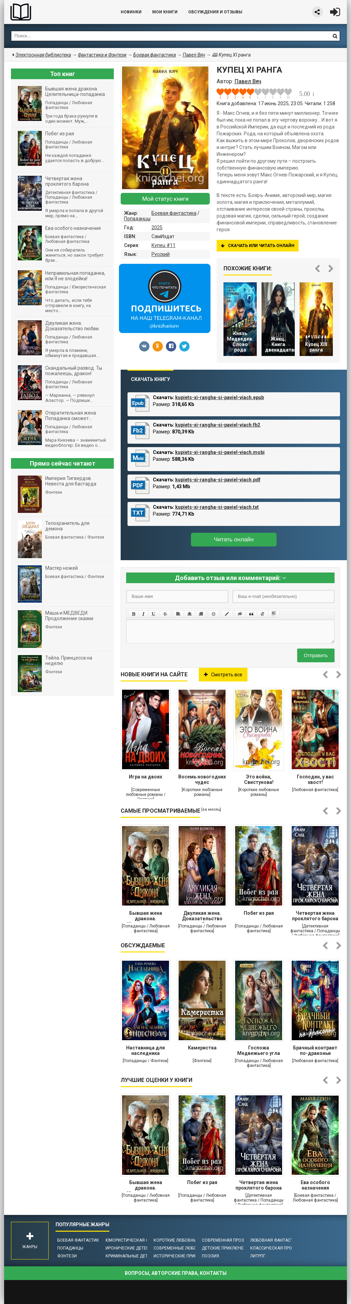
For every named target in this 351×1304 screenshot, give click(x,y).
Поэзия (210, 1256)
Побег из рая (259, 913)
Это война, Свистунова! (259, 779)
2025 (157, 227)
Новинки (131, 12)
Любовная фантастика (275, 1240)
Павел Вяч (194, 55)
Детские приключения (227, 1248)
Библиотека (55, 12)
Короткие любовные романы (186, 1240)
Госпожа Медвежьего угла (258, 1050)
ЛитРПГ (257, 1256)
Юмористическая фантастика (139, 1240)
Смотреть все (223, 674)
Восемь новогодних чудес (202, 779)
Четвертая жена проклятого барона (315, 915)
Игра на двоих (145, 776)
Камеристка (202, 1047)
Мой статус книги (165, 198)
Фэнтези (67, 1256)
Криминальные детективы (135, 1256)
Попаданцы (137, 218)
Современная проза (224, 1240)
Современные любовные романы (190, 1248)
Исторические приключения (185, 1256)
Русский (161, 254)
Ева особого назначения (315, 1185)
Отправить (316, 655)
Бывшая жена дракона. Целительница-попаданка (145, 916)
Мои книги (165, 12)
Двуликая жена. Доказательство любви (202, 916)
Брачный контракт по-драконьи (315, 1050)
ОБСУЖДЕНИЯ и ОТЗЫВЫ (215, 12)
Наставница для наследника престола (145, 1051)
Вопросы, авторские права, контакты (176, 1273)
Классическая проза (274, 1248)
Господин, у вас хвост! (315, 779)
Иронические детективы (133, 1248)
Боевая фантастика (174, 213)
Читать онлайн (234, 539)
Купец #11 (164, 245)
